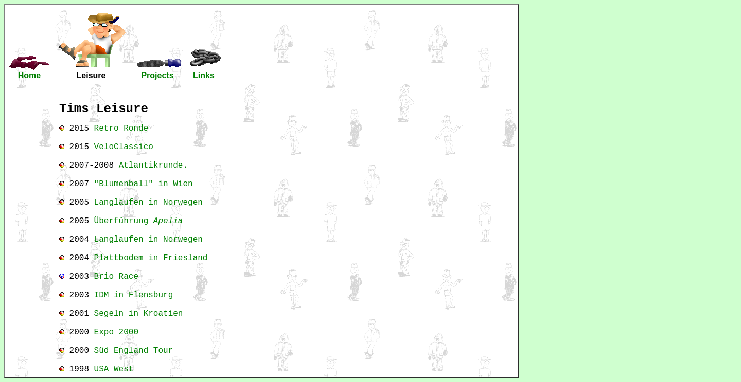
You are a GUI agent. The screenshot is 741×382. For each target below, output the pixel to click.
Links (204, 75)
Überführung (138, 221)
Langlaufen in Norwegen (148, 202)
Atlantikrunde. (153, 165)
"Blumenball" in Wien (143, 184)
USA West (114, 369)
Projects (157, 75)
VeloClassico (123, 147)
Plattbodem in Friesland (151, 258)
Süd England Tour (133, 350)
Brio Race (116, 276)
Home (29, 75)
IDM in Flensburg (133, 295)
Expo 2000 (116, 332)
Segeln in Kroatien (138, 313)
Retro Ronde (121, 128)
